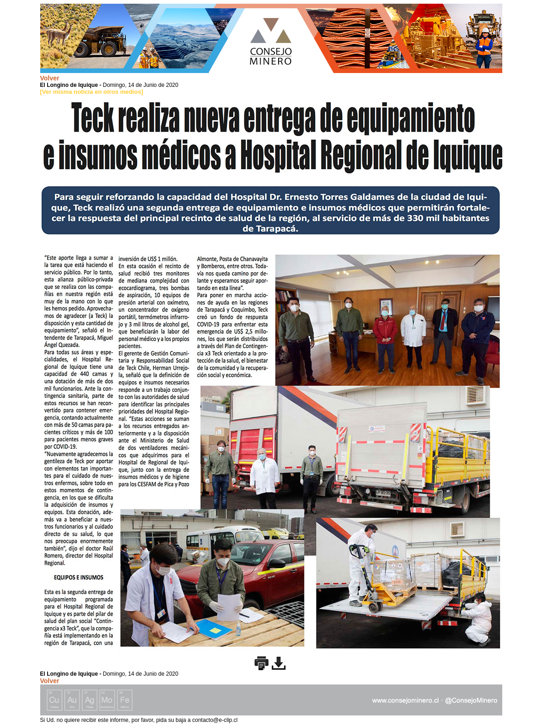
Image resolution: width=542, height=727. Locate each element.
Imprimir (261, 663)
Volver (50, 78)
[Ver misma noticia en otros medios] (91, 91)
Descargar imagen (278, 663)
